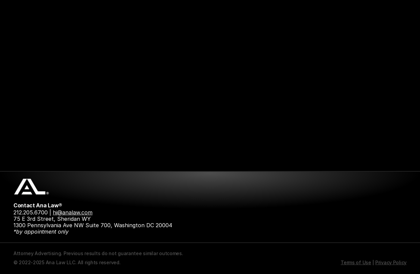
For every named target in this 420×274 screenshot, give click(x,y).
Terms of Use (356, 262)
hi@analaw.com (72, 212)
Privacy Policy (391, 262)
